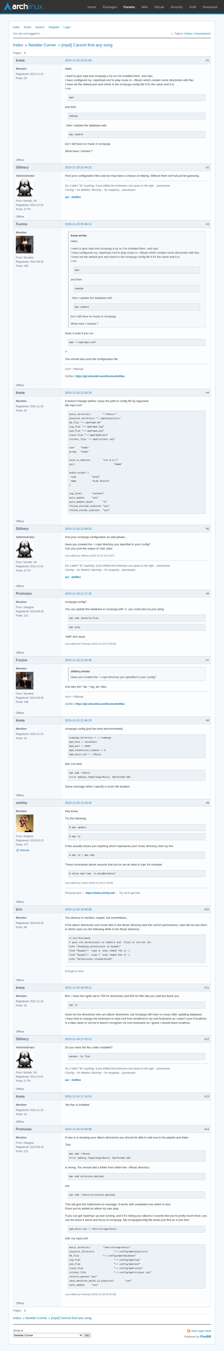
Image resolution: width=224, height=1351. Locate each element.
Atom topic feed (201, 1331)
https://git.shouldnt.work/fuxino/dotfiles (100, 376)
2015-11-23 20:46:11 (78, 224)
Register (54, 27)
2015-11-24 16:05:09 (78, 909)
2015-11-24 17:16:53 (78, 1096)
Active (188, 33)
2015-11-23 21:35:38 (78, 660)
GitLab (159, 7)
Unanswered (202, 33)
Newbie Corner (42, 45)
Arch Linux (24, 6)
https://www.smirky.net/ (100, 893)
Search (39, 27)
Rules (27, 27)
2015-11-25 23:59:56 (78, 1129)
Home (92, 7)
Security (177, 7)
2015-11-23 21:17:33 (78, 593)
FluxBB (205, 1336)
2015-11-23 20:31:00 (78, 60)
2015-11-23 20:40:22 (78, 167)
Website (24, 850)
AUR (192, 7)
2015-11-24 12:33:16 (78, 802)
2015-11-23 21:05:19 (78, 392)
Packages (110, 7)
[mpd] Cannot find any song (86, 45)
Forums (129, 7)
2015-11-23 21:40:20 (78, 720)
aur (67, 197)
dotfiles (76, 197)
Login (67, 27)
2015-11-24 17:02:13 (78, 1039)
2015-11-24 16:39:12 (78, 987)
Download (210, 7)
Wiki (145, 7)
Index (16, 27)
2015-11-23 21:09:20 (78, 528)
